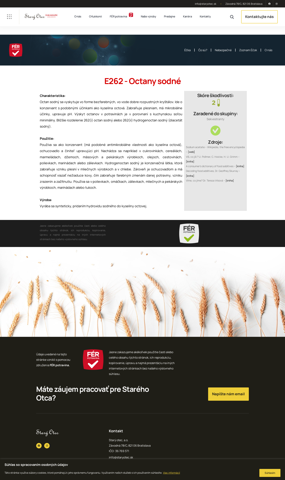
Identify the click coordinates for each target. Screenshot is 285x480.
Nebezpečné (223, 50)
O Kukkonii (95, 16)
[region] (142, 469)
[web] (191, 152)
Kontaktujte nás (259, 16)
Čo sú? (202, 50)
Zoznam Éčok (248, 50)
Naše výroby (148, 16)
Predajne (169, 16)
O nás (77, 16)
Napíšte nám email (228, 393)
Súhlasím (270, 473)
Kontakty (205, 16)
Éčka (187, 50)
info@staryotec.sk (205, 3)
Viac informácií (171, 472)
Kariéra (187, 16)
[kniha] (190, 161)
